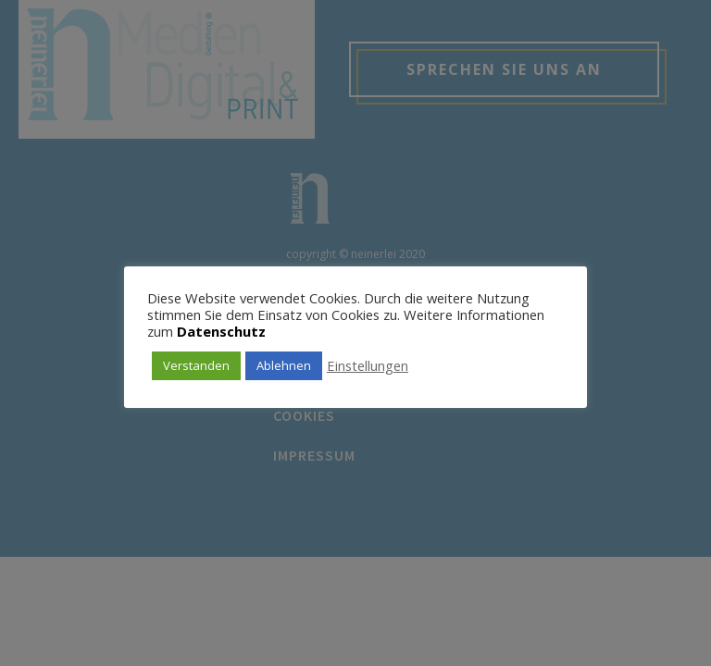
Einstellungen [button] (367, 365)
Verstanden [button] (196, 365)
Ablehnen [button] (283, 365)
